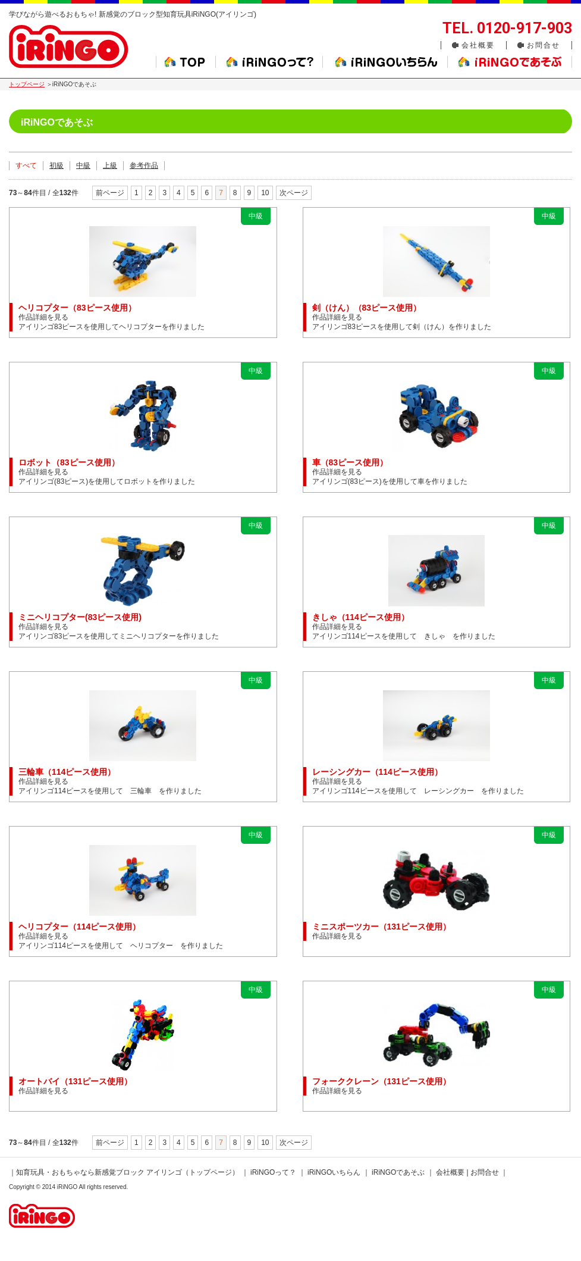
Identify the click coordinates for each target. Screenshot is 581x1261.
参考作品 (144, 165)
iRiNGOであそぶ (398, 1172)
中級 (83, 165)
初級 (56, 165)
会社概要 (478, 45)
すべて (26, 165)
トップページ (27, 84)
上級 (110, 165)
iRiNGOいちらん (333, 1172)
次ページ (293, 193)
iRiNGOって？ (273, 1172)
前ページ (110, 193)
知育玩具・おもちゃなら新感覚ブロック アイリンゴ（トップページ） (127, 1172)
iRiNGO (67, 1187)
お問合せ (543, 45)
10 (265, 193)
